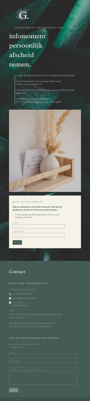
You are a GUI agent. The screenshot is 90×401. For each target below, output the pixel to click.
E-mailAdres (19, 231)
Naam (15, 223)
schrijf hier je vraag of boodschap (27, 370)
